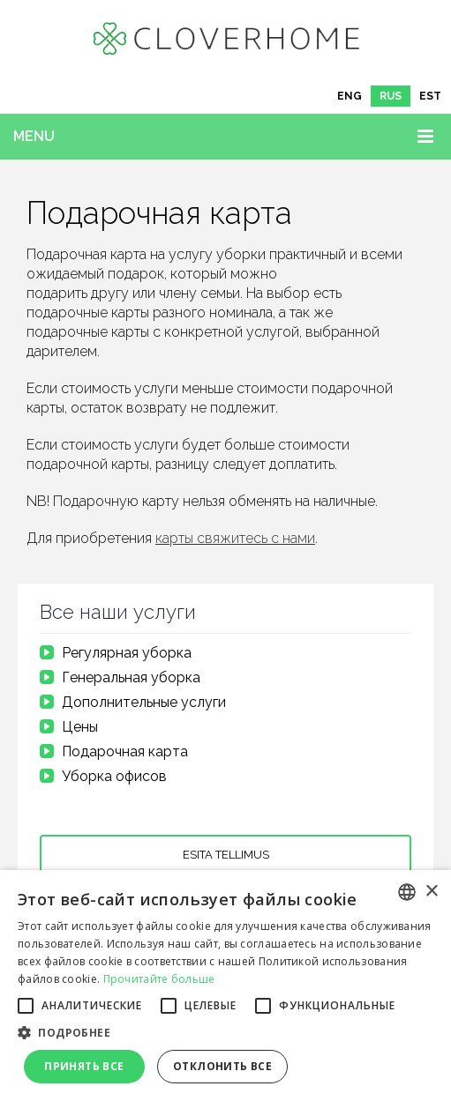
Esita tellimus (226, 854)
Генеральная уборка (131, 677)
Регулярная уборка (127, 652)
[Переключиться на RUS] (390, 96)
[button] (225, 1033)
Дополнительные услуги (144, 702)
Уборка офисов (114, 776)
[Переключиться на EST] (430, 96)
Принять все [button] (84, 1066)
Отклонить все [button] (222, 1066)
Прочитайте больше (159, 978)
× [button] (431, 891)
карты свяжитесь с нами (235, 538)
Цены (80, 726)
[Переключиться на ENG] (349, 96)
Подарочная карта (125, 751)
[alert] (225, 985)
